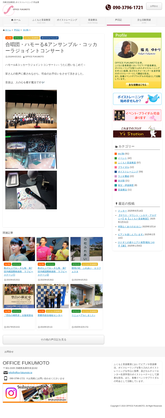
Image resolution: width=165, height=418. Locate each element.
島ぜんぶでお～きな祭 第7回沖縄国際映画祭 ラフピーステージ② (52, 271)
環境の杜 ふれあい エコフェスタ (86, 270)
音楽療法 (122, 189)
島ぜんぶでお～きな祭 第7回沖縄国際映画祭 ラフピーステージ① (18, 271)
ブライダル (123, 167)
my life (121, 153)
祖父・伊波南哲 (126, 185)
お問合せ (154, 6)
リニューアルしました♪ (83, 315)
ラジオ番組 (123, 176)
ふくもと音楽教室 (127, 162)
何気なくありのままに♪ (130, 226)
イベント (122, 158)
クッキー (122, 210)
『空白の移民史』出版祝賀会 (18, 315)
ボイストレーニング (128, 171)
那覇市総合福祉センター (50, 315)
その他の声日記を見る (53, 339)
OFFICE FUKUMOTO (34, 57)
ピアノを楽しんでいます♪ (131, 234)
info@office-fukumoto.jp (20, 372)
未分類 (121, 180)
